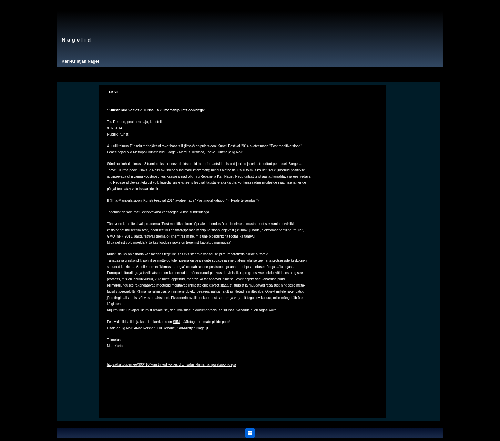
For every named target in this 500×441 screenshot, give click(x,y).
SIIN (176, 322)
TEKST (112, 92)
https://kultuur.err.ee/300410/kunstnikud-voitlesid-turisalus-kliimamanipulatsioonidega (171, 365)
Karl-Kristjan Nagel (80, 61)
